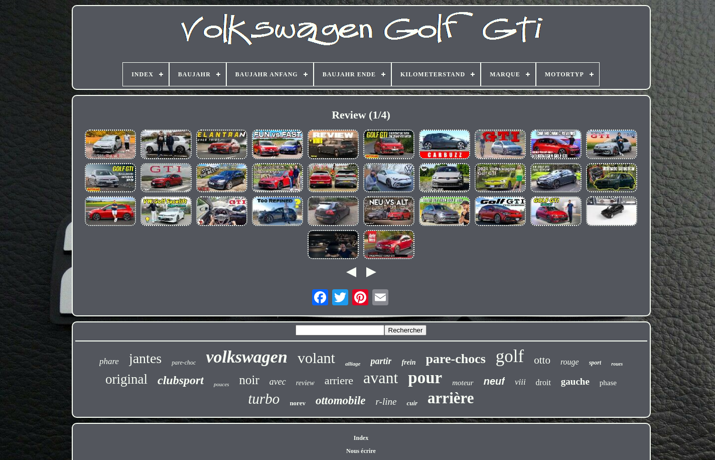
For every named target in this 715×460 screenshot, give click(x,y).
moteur (463, 383)
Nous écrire (361, 450)
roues (617, 364)
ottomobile (341, 400)
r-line (386, 401)
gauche (575, 381)
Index (361, 437)
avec (277, 382)
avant (380, 378)
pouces (221, 384)
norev (298, 403)
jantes (145, 358)
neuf (494, 381)
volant (316, 358)
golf (510, 356)
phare (109, 361)
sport (595, 362)
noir (249, 380)
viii (520, 382)
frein (408, 362)
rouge (569, 362)
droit (543, 382)
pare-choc (184, 362)
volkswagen (246, 357)
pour (425, 378)
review (305, 383)
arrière (450, 398)
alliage (353, 364)
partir (380, 361)
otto (542, 360)
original (126, 379)
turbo (264, 399)
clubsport (181, 380)
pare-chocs (455, 359)
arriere (339, 380)
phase (608, 383)
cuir (411, 403)
